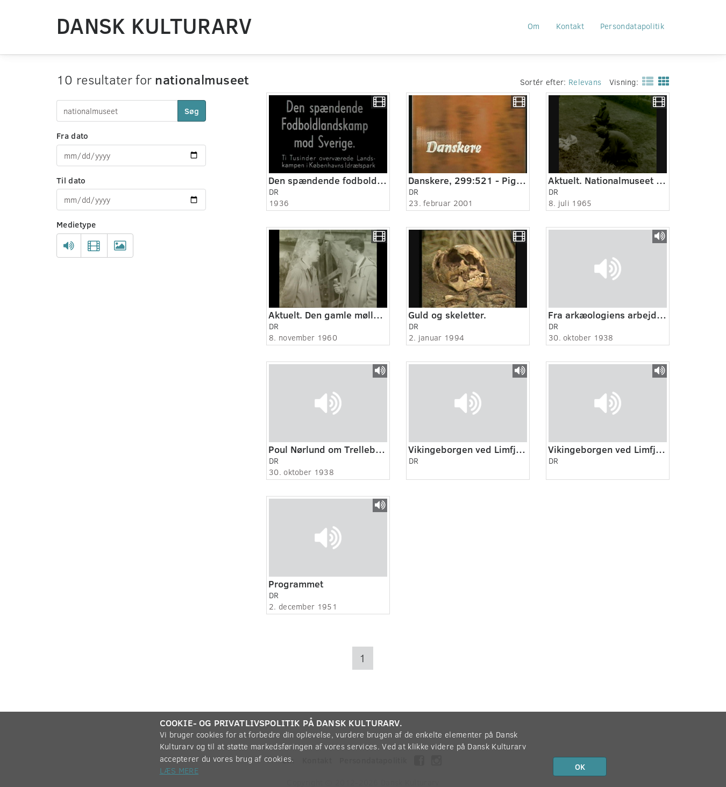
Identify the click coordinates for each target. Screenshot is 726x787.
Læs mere (179, 770)
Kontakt (570, 25)
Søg (191, 110)
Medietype (76, 224)
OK (580, 766)
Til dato (71, 180)
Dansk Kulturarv (154, 25)
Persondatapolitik (632, 25)
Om (534, 25)
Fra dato (72, 135)
